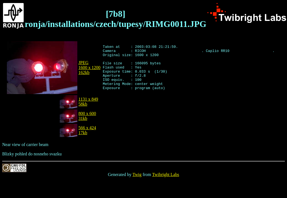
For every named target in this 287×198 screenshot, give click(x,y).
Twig (137, 174)
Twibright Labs (165, 174)
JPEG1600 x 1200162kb (89, 67)
